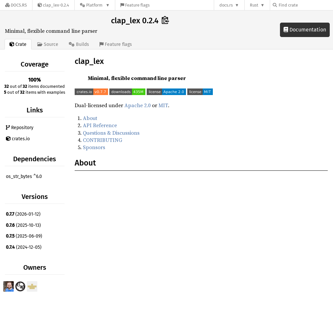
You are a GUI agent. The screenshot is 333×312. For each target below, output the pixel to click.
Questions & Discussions (111, 132)
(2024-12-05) (24, 247)
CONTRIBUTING (102, 140)
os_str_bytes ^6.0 (24, 176)
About (90, 118)
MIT (163, 105)
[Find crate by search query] (305, 5)
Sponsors (94, 147)
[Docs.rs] (16, 5)
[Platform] (95, 5)
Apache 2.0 (137, 105)
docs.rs (226, 5)
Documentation (305, 30)
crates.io (18, 139)
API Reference (100, 125)
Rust (254, 5)
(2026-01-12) (23, 214)
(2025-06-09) (24, 236)
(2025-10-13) (23, 225)
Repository (19, 127)
